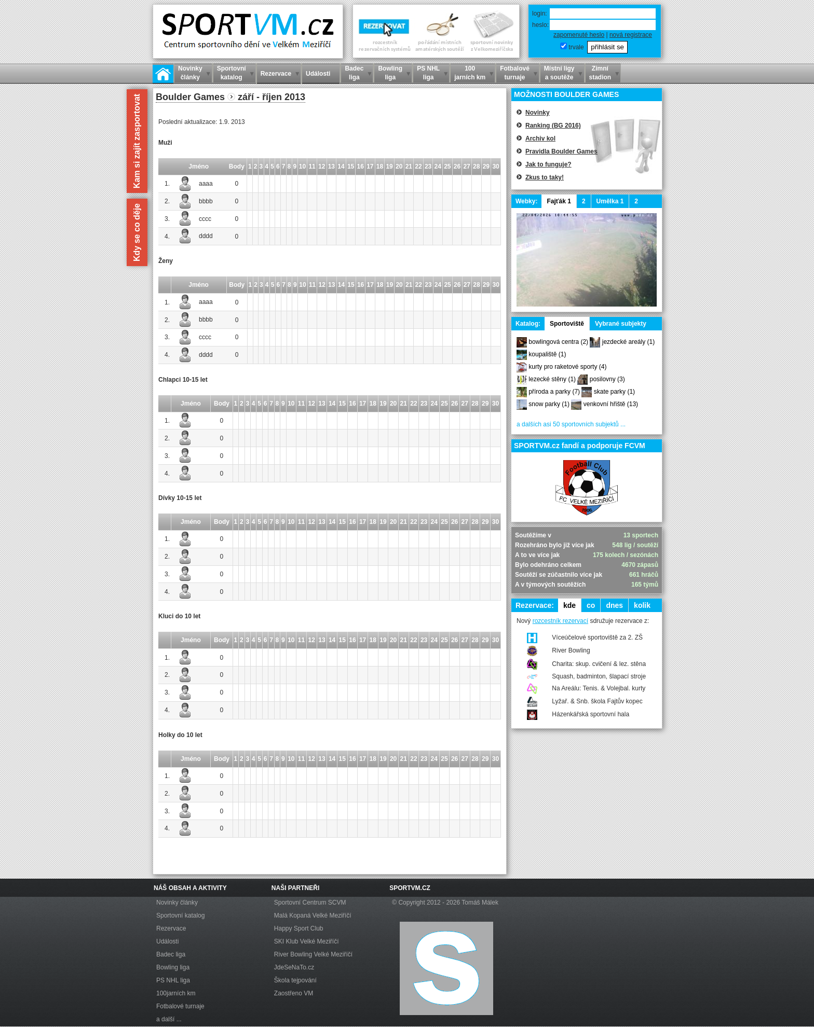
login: (539, 13)
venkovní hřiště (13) (611, 404)
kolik (642, 605)
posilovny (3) (607, 379)
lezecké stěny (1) (552, 379)
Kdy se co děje (136, 232)
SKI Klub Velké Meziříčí (306, 941)
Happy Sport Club (298, 928)
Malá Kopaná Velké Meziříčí (312, 915)
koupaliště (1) (547, 354)
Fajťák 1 (559, 201)
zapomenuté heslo (578, 34)
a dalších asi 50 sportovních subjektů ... (571, 424)
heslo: (540, 25)
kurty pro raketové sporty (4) (567, 366)
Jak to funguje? (548, 164)
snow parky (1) (548, 404)
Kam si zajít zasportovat (136, 141)
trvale (576, 47)
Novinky (537, 112)
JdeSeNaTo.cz (294, 967)
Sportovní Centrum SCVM (310, 902)
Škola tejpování (295, 980)
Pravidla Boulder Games (561, 151)
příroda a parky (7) (554, 391)
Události (167, 941)
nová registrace (630, 34)
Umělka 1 (610, 201)
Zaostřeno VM (293, 993)
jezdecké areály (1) (628, 341)
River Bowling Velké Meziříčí (313, 954)
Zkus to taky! (544, 177)
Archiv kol (540, 138)
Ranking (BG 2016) (553, 125)
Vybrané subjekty (620, 323)
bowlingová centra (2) (558, 341)
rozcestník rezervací (560, 620)
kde (569, 605)
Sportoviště (567, 323)
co (591, 605)
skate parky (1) (614, 391)
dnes (614, 605)
